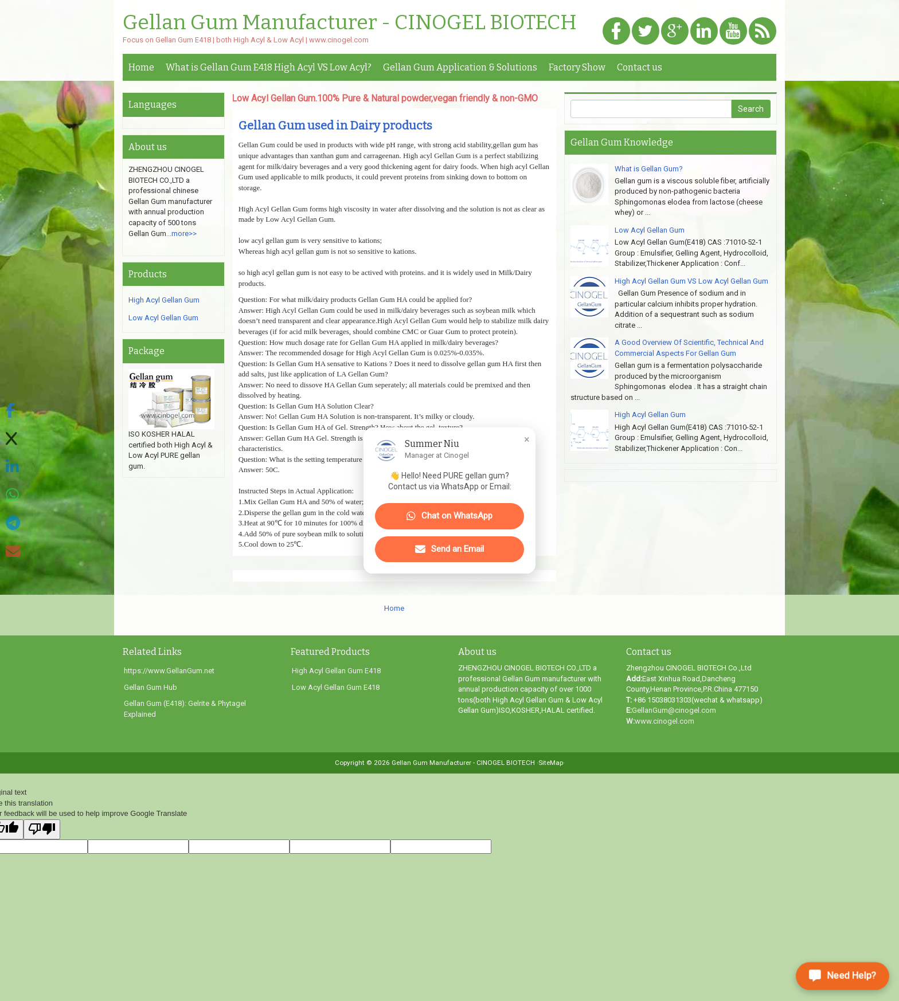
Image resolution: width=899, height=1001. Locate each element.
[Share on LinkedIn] (13, 467)
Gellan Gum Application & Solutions (460, 67)
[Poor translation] (42, 829)
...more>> (181, 233)
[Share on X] (13, 439)
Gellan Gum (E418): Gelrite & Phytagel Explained (185, 709)
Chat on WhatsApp (449, 516)
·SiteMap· (551, 763)
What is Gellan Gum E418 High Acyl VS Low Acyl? (269, 67)
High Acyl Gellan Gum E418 (336, 670)
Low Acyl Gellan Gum (163, 317)
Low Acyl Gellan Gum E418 (336, 687)
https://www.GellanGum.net (169, 670)
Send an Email (449, 549)
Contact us (639, 67)
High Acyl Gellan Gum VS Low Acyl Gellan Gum (691, 281)
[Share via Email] (13, 552)
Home (141, 67)
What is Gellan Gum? (649, 168)
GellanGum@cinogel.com (674, 710)
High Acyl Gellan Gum (164, 300)
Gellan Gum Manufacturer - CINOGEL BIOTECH (350, 22)
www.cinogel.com (664, 721)
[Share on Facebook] (13, 411)
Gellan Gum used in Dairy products (335, 125)
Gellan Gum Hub (150, 687)
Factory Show (577, 67)
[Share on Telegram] (13, 523)
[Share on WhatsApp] (13, 495)
